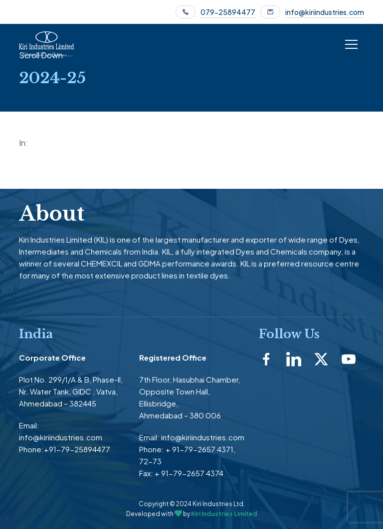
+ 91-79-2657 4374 (189, 473)
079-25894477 (227, 11)
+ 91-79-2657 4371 (199, 449)
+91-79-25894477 (77, 449)
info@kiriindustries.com (324, 11)
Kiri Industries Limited (224, 514)
